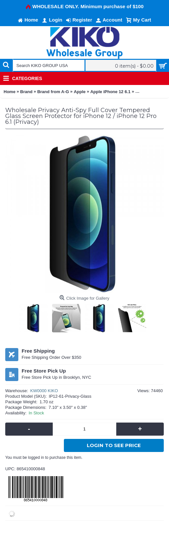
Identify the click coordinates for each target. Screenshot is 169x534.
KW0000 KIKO (44, 390)
